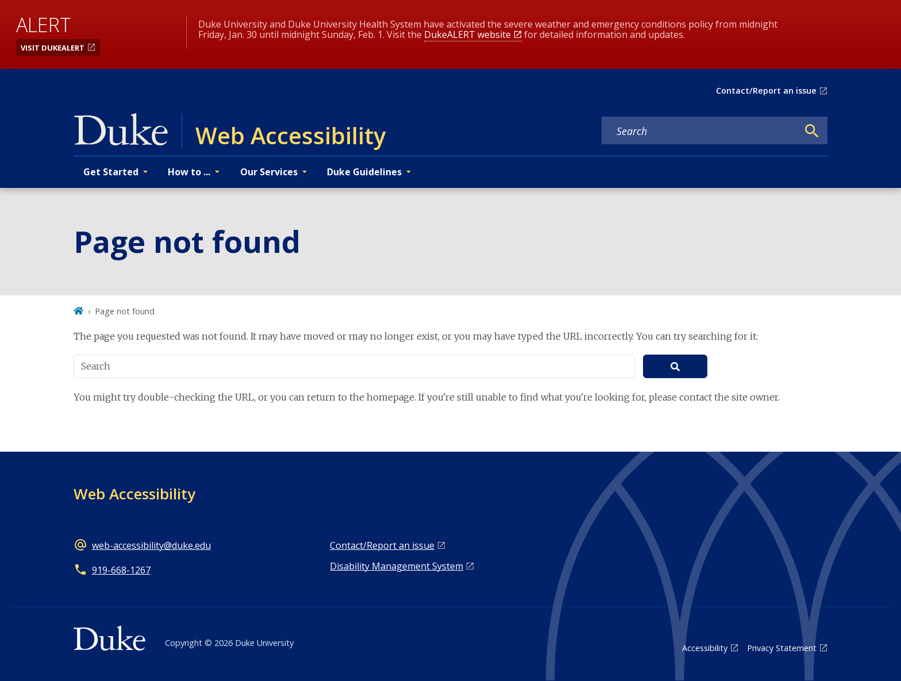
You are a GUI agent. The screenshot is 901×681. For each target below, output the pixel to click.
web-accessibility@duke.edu (151, 545)
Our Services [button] (269, 172)
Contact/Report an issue (766, 90)
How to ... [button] (189, 172)
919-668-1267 (121, 570)
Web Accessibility (134, 493)
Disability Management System (396, 566)
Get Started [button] (110, 172)
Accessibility (704, 647)
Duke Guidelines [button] (364, 172)
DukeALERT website (467, 34)
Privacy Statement (782, 647)
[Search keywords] (700, 131)
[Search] (812, 131)
